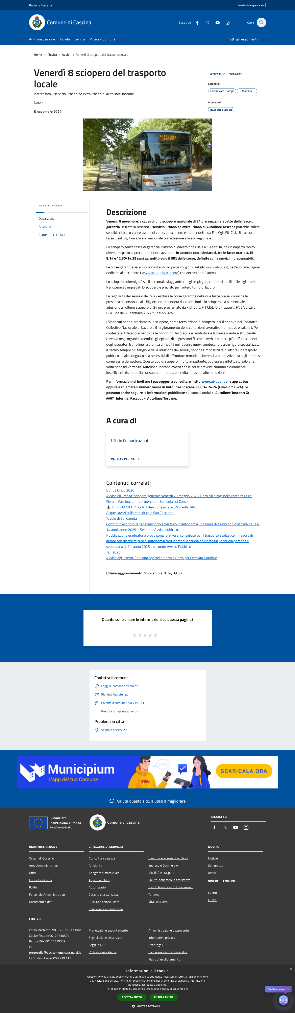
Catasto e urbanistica (103, 894)
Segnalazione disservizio (105, 937)
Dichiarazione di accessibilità (168, 952)
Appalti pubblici (99, 880)
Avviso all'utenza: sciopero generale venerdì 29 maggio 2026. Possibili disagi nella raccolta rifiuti (179, 496)
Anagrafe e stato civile (104, 872)
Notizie (213, 858)
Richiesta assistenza (103, 952)
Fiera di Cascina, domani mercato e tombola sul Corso (147, 501)
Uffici (32, 872)
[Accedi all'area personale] (251, 5)
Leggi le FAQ (97, 944)
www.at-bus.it (217, 267)
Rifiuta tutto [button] (163, 997)
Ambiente (95, 865)
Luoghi (212, 900)
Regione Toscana (40, 5)
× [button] (290, 969)
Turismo (153, 894)
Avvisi (66, 54)
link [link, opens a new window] (186, 988)
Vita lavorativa (158, 901)
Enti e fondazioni (40, 880)
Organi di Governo (41, 858)
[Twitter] (205, 22)
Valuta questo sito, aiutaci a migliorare (147, 801)
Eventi (212, 892)
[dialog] (147, 989)
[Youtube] (215, 22)
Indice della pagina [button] (50, 205)
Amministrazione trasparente (168, 930)
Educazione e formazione (106, 909)
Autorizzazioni (98, 887)
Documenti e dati (40, 901)
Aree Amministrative (43, 865)
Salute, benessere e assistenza (169, 879)
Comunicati (216, 865)
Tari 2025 (113, 552)
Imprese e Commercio (163, 865)
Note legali (155, 944)
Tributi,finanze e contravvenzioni (170, 887)
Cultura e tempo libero (104, 901)
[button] (147, 1006)
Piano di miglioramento (164, 959)
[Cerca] (261, 22)
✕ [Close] (288, 989)
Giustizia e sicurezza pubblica (168, 858)
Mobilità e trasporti (161, 872)
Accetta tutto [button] (132, 997)
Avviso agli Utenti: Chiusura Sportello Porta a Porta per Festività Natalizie (161, 558)
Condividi (218, 73)
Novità (52, 54)
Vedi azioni (238, 73)
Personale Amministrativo (47, 894)
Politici (33, 887)
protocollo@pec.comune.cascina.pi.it (55, 952)
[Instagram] (225, 22)
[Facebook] (195, 22)
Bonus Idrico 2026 (120, 490)
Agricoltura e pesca (102, 858)
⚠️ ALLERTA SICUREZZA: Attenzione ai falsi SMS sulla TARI (151, 507)
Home (38, 54)
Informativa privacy (161, 937)
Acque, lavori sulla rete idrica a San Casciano (139, 512)
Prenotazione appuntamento (108, 930)
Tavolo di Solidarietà (121, 518)
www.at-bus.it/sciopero (160, 272)
